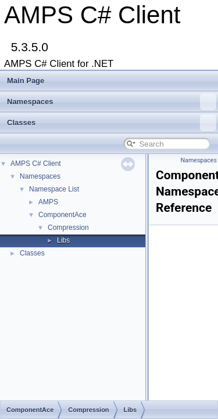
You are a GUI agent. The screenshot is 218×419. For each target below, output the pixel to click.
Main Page (25, 80)
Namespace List (54, 189)
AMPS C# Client (35, 163)
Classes (111, 123)
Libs (63, 240)
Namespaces (111, 102)
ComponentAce (62, 215)
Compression (68, 227)
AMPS (48, 202)
